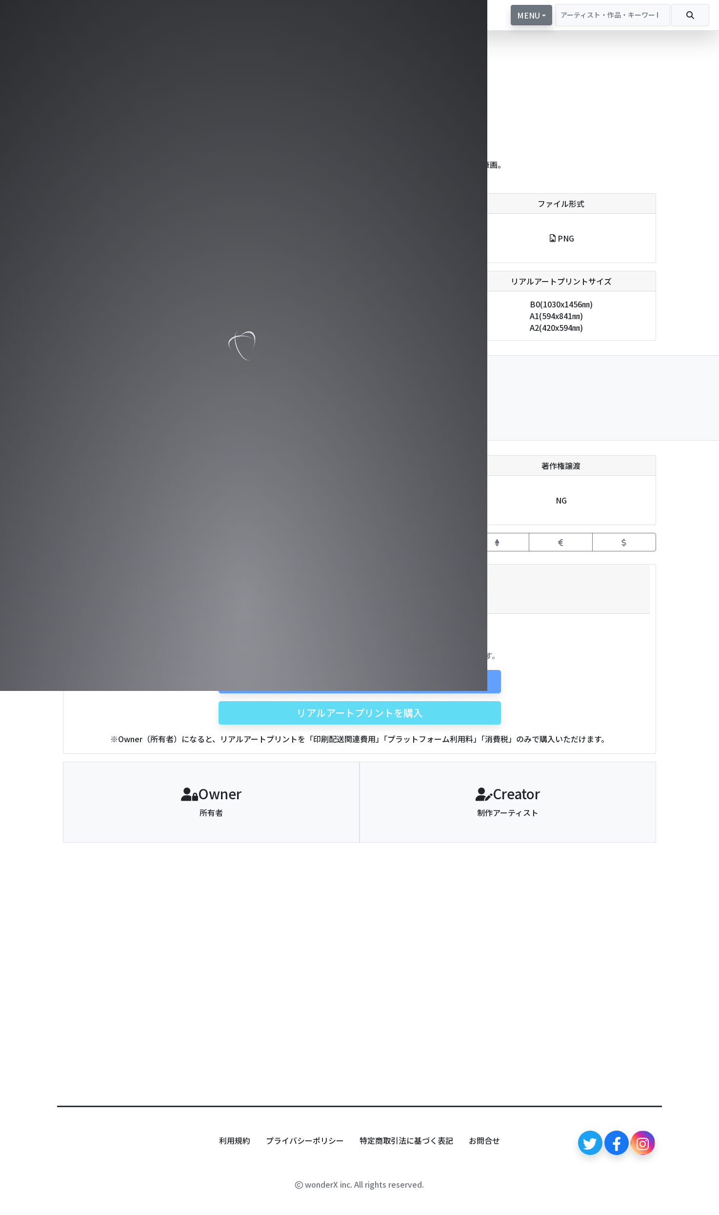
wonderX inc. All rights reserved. (359, 1184)
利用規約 (234, 1140)
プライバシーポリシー (305, 1140)
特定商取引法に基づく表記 (406, 1140)
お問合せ (484, 1140)
